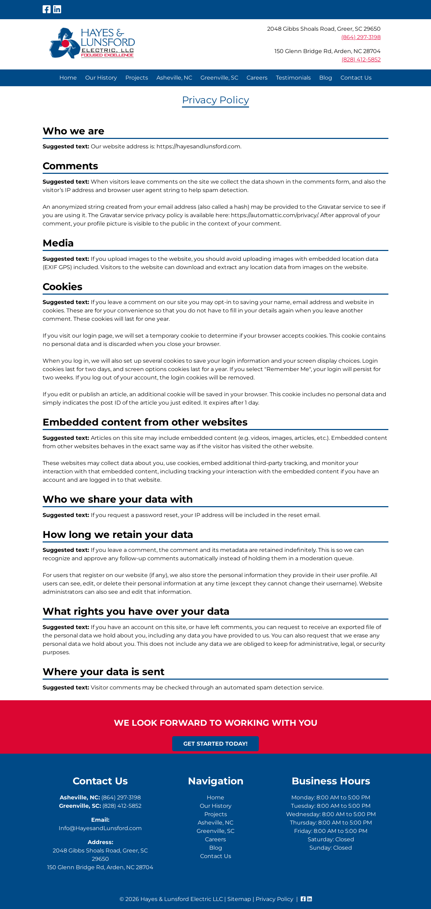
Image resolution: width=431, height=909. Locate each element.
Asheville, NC (174, 77)
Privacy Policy (274, 899)
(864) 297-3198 (361, 37)
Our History (101, 77)
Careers (257, 77)
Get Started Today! (215, 743)
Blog (325, 77)
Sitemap (239, 899)
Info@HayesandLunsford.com (100, 828)
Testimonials (293, 77)
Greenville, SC (219, 77)
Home (68, 77)
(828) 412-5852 (361, 59)
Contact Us (356, 77)
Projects (136, 77)
